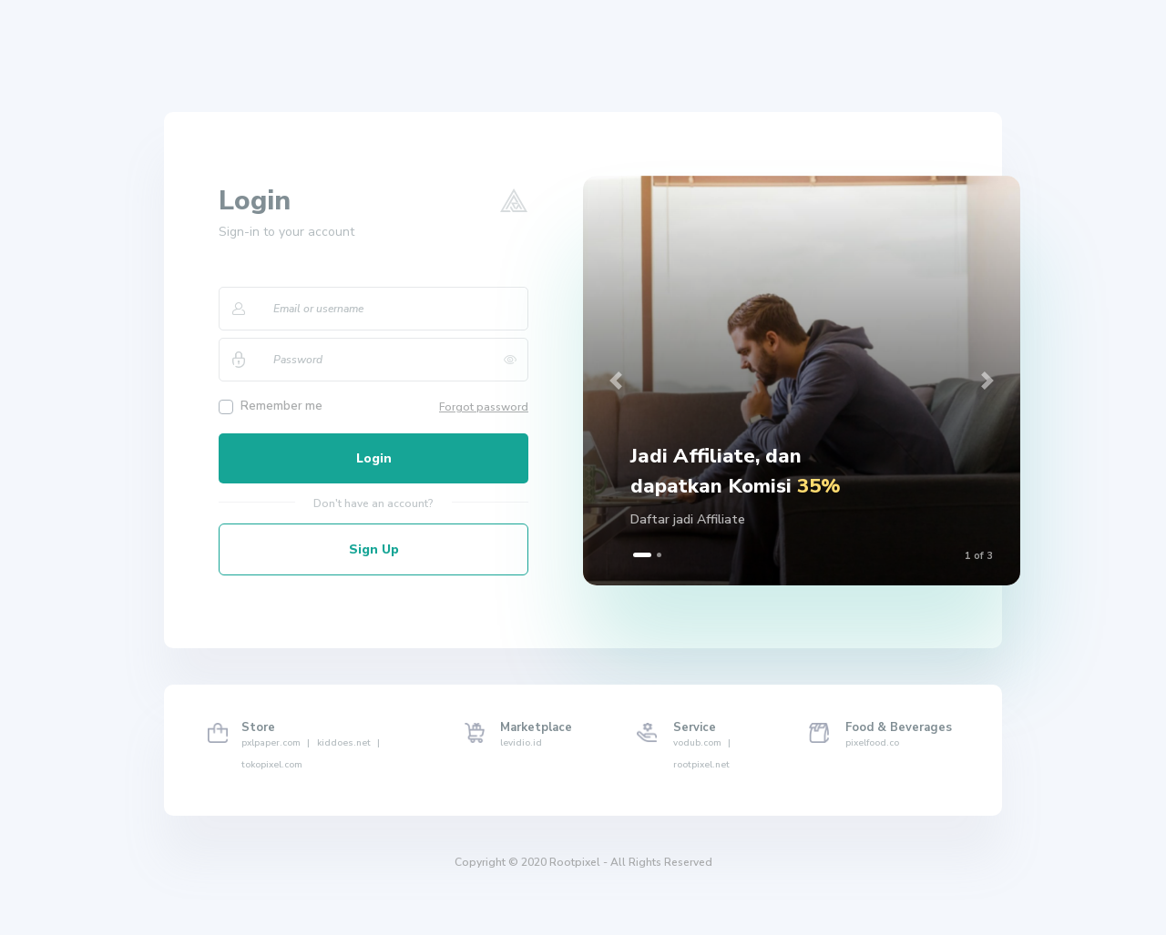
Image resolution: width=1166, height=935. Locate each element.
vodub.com (702, 743)
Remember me (281, 406)
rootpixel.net (701, 764)
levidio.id (521, 743)
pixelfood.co (872, 743)
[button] (616, 380)
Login (374, 458)
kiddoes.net (348, 743)
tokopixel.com (271, 764)
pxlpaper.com (275, 743)
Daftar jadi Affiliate (687, 519)
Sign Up (374, 549)
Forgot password (483, 407)
